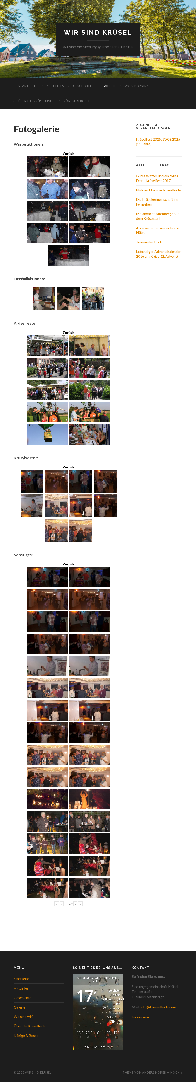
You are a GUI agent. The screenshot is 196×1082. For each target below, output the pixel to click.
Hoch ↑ (176, 1072)
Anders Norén (154, 1072)
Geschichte (83, 86)
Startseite (28, 86)
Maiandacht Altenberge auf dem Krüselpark (157, 215)
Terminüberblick (149, 242)
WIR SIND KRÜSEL (98, 32)
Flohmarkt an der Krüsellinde (158, 190)
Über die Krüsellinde (36, 101)
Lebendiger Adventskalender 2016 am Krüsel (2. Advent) (158, 253)
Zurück (68, 153)
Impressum (140, 1017)
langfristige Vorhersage (98, 1046)
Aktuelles (55, 86)
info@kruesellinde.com (158, 1007)
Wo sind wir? (136, 86)
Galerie (109, 86)
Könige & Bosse (77, 101)
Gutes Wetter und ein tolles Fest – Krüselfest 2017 (157, 178)
